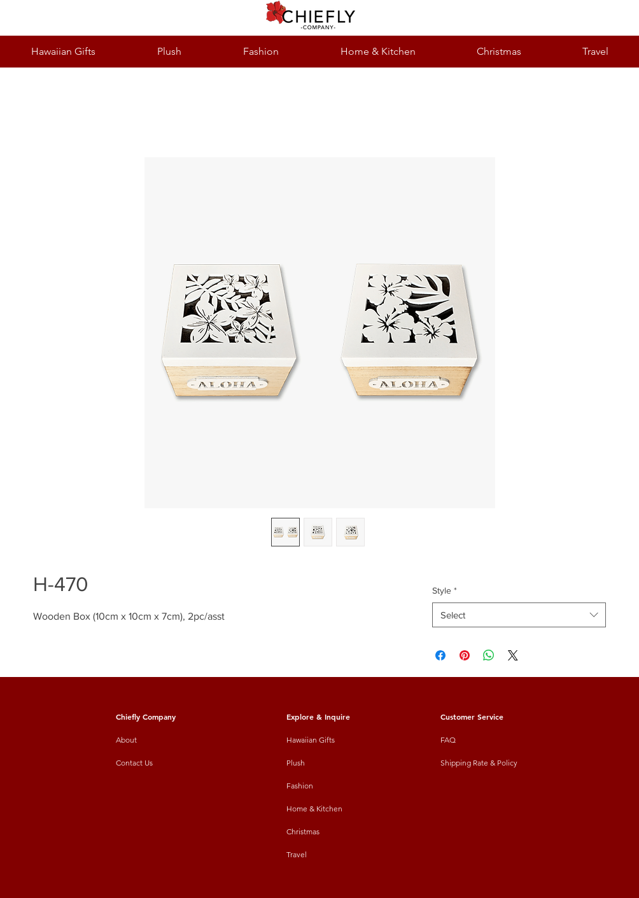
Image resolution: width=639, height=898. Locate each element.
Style (444, 590)
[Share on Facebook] (440, 655)
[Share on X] (513, 655)
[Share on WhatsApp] (488, 655)
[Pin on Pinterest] (464, 655)
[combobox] (519, 614)
